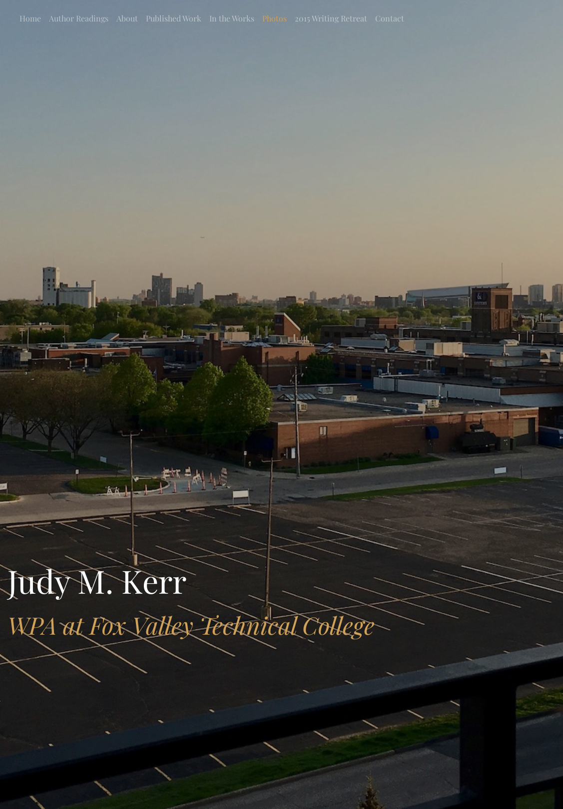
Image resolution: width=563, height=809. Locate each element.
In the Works (231, 18)
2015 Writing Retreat (331, 18)
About (127, 18)
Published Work (173, 18)
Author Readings (78, 18)
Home (30, 18)
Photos (274, 18)
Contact (389, 18)
